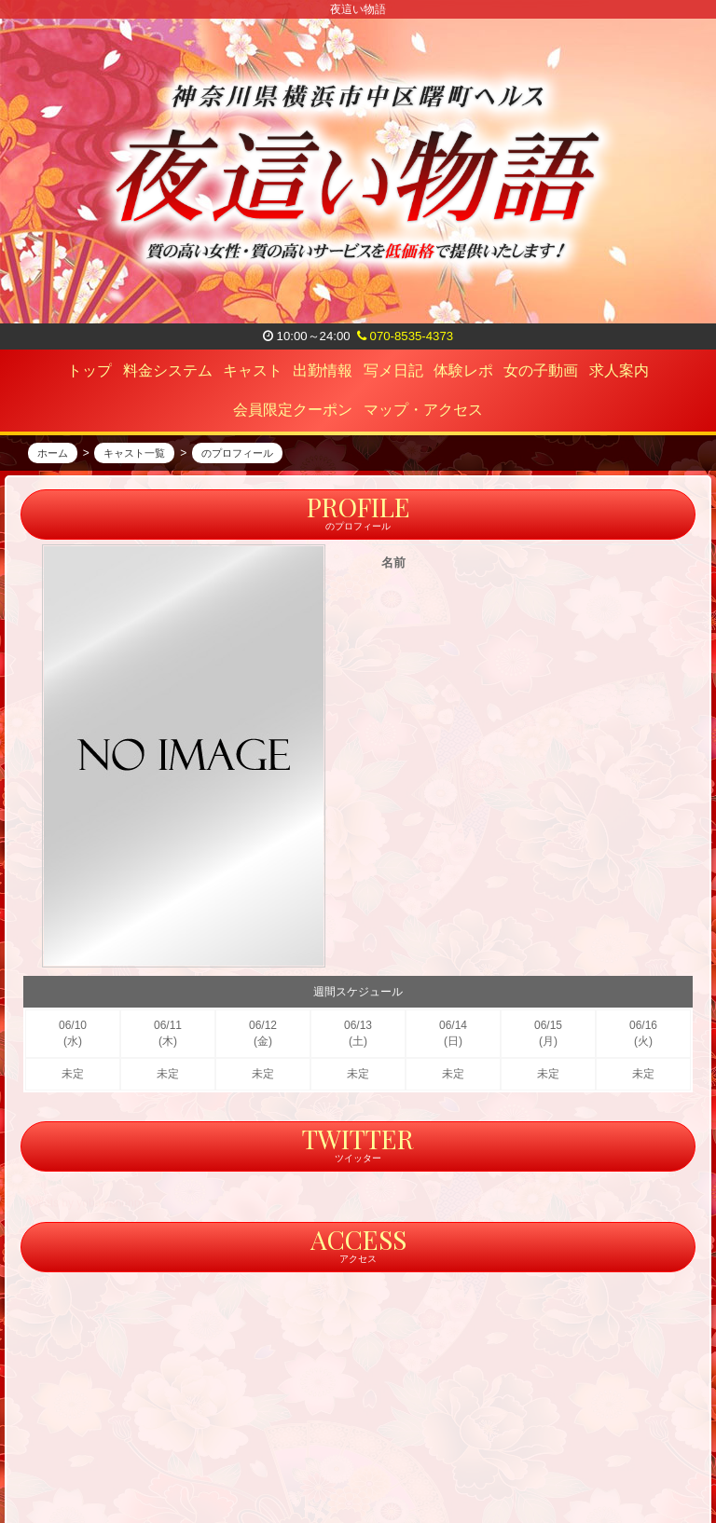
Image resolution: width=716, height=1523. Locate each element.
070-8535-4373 (405, 336)
